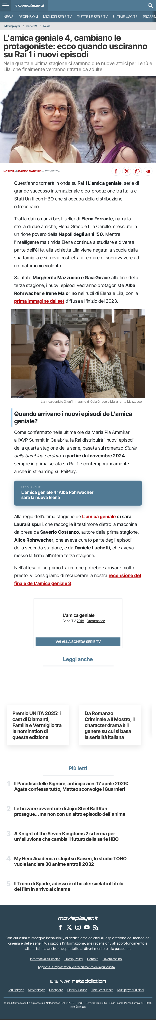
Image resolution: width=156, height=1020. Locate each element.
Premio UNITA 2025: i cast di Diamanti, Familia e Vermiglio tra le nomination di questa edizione (37, 726)
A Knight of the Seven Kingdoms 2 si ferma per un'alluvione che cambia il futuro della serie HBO (66, 837)
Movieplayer (12, 26)
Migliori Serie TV (57, 16)
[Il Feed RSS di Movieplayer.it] (95, 928)
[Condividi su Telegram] (148, 171)
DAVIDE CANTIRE (29, 171)
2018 (80, 621)
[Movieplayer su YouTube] (86, 928)
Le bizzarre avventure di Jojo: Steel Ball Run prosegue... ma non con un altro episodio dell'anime (69, 812)
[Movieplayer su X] (69, 928)
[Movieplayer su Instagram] (78, 928)
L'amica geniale (99, 517)
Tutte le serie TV (92, 16)
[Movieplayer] (78, 918)
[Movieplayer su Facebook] (60, 928)
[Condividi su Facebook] (116, 171)
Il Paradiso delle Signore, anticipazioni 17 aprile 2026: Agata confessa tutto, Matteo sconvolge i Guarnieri (71, 787)
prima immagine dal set (39, 301)
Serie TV (31, 26)
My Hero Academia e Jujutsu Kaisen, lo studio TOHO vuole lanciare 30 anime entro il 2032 (70, 862)
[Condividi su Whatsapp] (137, 171)
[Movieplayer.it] (29, 5)
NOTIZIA (9, 171)
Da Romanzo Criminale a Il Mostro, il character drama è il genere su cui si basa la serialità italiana (110, 726)
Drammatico (96, 621)
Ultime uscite (125, 16)
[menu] (5, 5)
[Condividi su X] (126, 171)
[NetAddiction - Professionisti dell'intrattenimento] (89, 982)
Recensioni (28, 16)
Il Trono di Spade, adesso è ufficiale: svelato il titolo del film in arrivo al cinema (68, 887)
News (8, 16)
